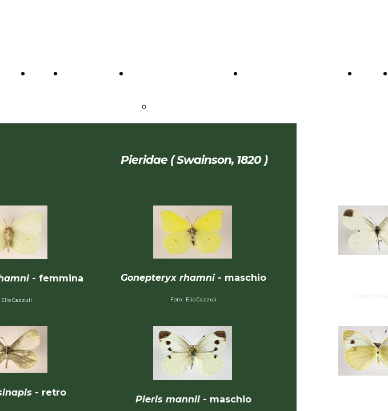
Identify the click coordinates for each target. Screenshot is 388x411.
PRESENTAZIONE (191, 106)
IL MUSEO (152, 73)
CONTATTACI (93, 73)
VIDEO (372, 73)
